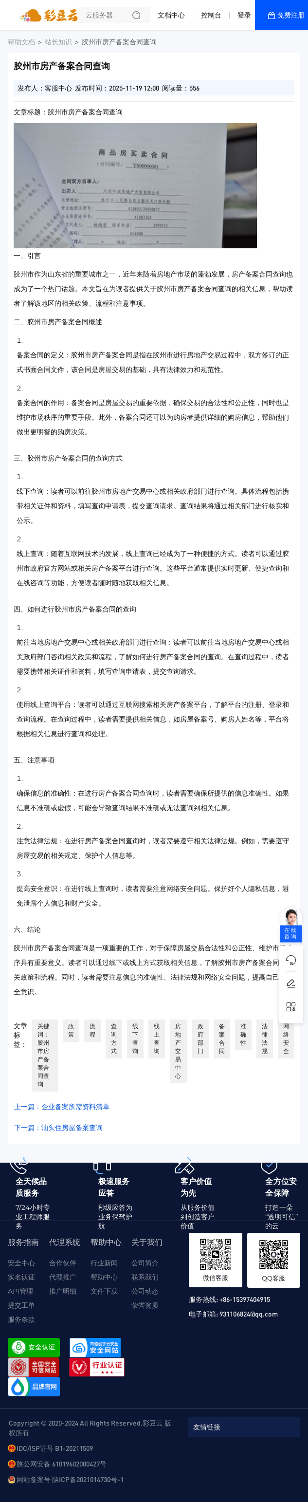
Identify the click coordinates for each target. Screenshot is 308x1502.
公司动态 (145, 1291)
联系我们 (145, 1277)
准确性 (243, 1034)
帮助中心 (104, 1277)
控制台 (211, 15)
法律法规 (265, 1038)
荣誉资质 (145, 1305)
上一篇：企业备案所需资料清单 (61, 1106)
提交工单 (21, 1305)
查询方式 (114, 1038)
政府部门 (200, 1038)
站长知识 (58, 41)
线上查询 (157, 1038)
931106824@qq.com (248, 1313)
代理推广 (62, 1277)
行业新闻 (104, 1263)
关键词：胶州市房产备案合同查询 (43, 1055)
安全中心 (21, 1263)
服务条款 (21, 1319)
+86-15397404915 (244, 1299)
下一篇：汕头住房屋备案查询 (58, 1127)
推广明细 (62, 1291)
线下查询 (135, 1038)
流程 (92, 1030)
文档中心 (171, 15)
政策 (71, 1030)
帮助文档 (21, 41)
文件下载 (104, 1291)
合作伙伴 (62, 1263)
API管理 (20, 1291)
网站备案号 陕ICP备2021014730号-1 (70, 1479)
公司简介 (145, 1263)
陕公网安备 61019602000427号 (62, 1463)
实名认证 (21, 1277)
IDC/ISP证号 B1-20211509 (55, 1448)
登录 (244, 15)
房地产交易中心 (178, 1050)
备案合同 (222, 1038)
